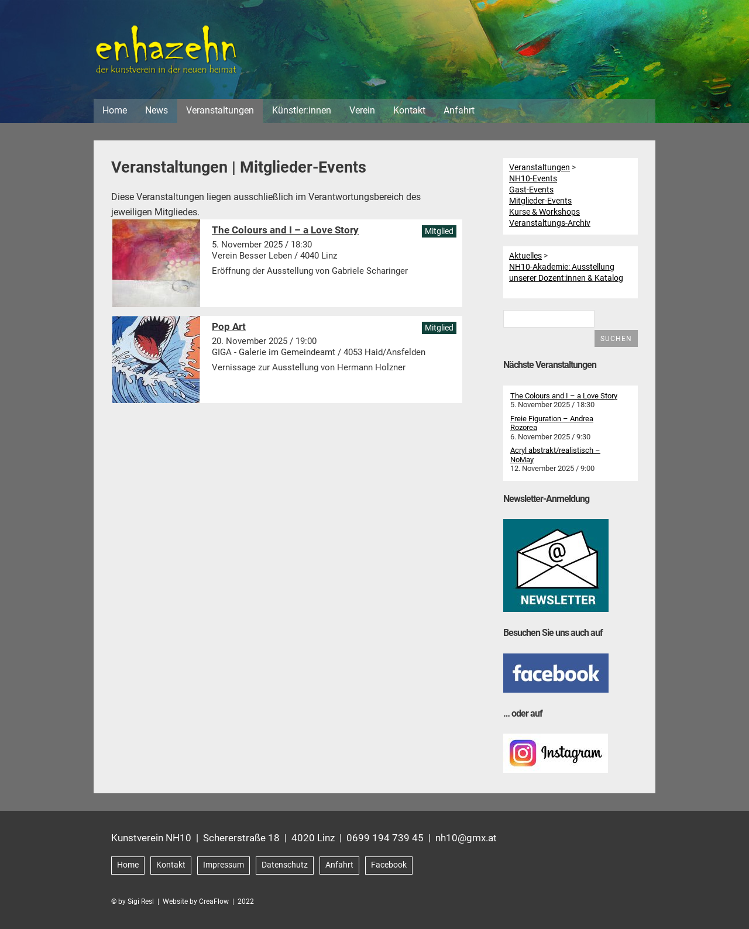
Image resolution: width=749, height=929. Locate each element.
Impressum (223, 865)
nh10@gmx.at (466, 838)
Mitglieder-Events (540, 200)
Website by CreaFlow (196, 901)
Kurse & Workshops (544, 211)
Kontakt (409, 110)
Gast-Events (531, 189)
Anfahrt (459, 110)
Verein (362, 110)
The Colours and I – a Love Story (563, 395)
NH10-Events (533, 178)
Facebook (389, 865)
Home (114, 110)
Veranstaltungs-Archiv (549, 223)
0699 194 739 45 (385, 838)
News (156, 110)
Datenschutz (285, 865)
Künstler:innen (301, 110)
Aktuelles (525, 255)
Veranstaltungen (220, 110)
